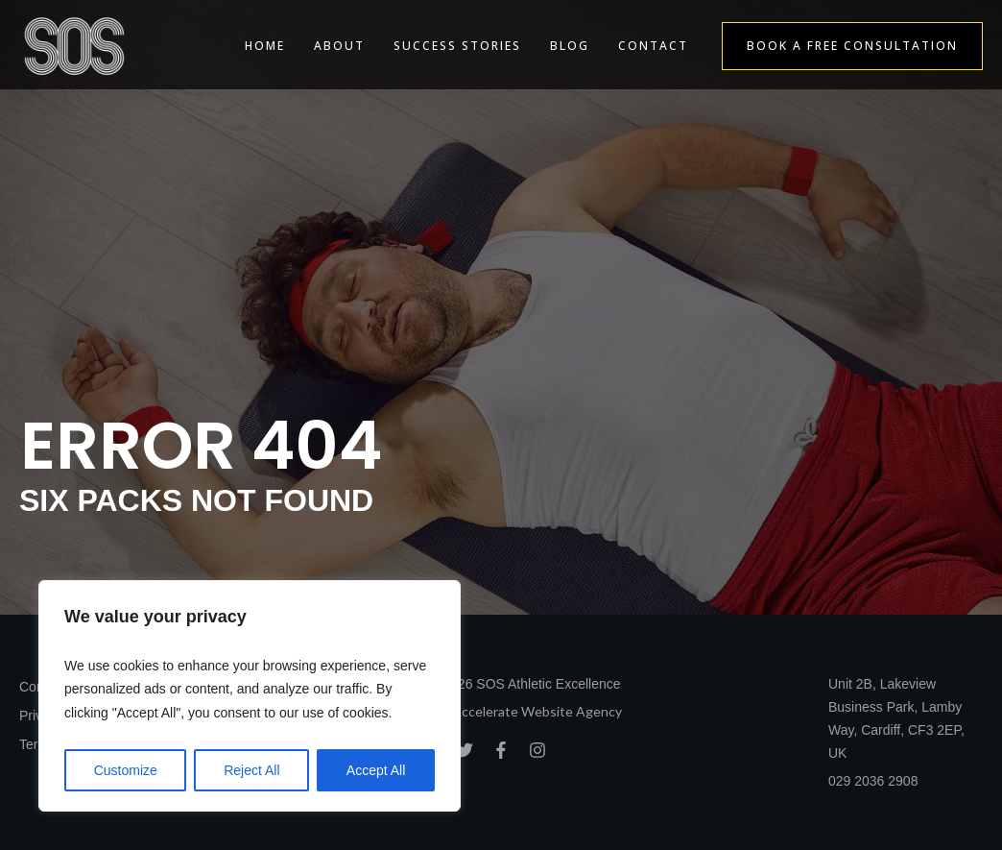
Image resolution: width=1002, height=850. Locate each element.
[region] (249, 696)
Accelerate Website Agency (537, 711)
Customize (125, 770)
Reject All (251, 770)
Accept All (375, 770)
